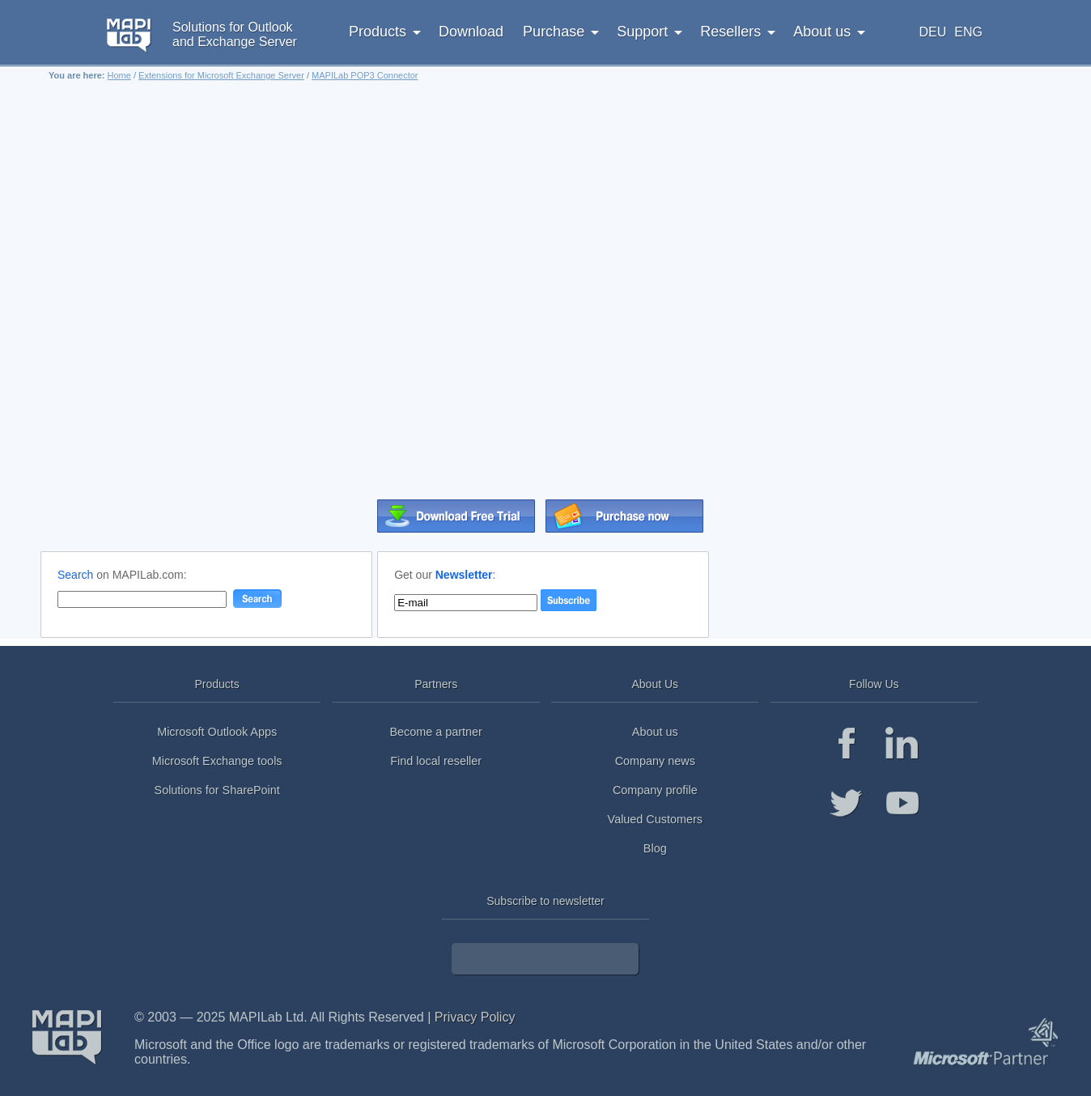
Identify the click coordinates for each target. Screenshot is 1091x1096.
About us (655, 731)
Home (119, 75)
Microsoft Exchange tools (217, 760)
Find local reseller (436, 760)
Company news (655, 760)
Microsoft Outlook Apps (217, 731)
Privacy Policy (475, 1017)
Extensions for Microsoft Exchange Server (221, 75)
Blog (655, 848)
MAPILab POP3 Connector (365, 75)
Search (75, 574)
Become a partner (436, 731)
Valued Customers (655, 819)
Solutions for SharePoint (217, 790)
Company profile (655, 790)
